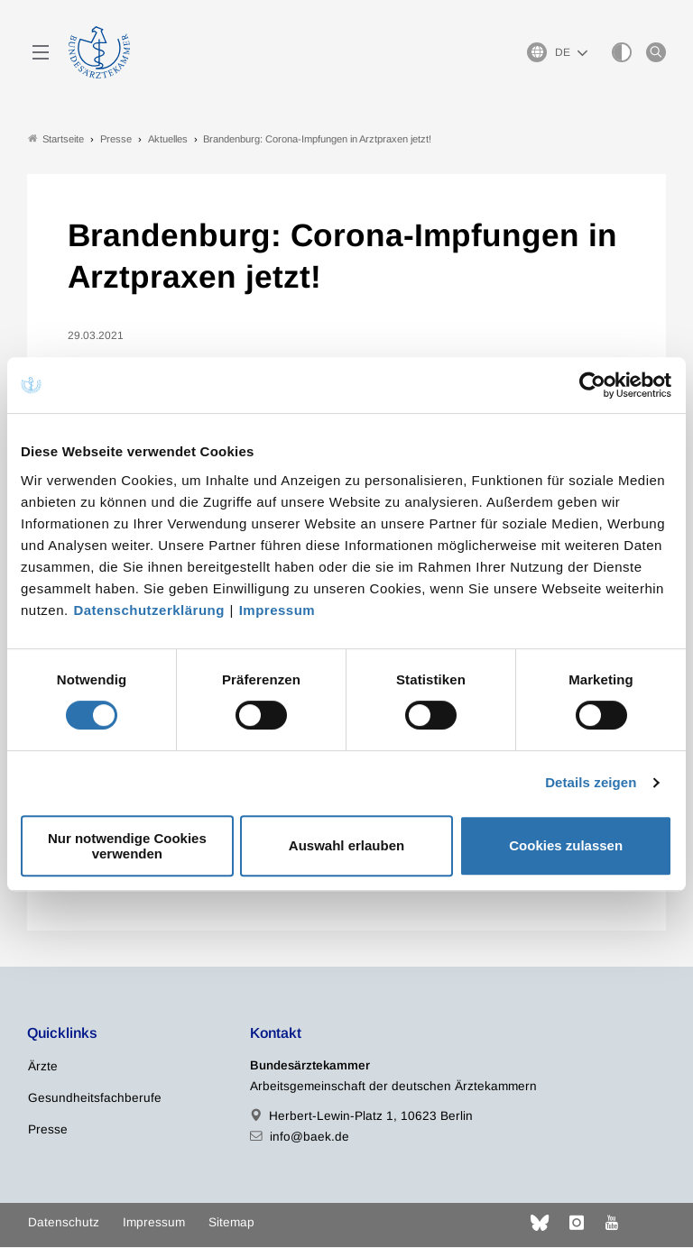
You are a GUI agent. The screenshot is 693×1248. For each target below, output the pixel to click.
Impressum (277, 610)
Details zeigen (590, 782)
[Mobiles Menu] (40, 52)
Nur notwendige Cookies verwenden (127, 845)
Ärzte (43, 1066)
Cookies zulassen (566, 845)
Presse (48, 1129)
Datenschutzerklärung (149, 610)
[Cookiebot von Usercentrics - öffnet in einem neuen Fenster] (593, 385)
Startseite (56, 138)
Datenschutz (63, 1223)
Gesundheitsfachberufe (95, 1098)
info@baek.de (309, 1136)
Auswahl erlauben (346, 845)
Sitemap (231, 1223)
